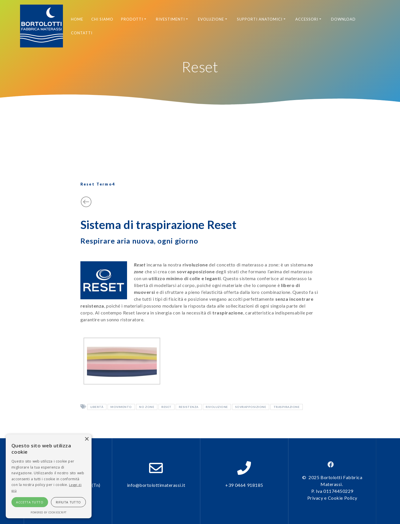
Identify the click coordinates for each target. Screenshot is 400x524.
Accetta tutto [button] (29, 502)
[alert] (49, 476)
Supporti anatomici (260, 19)
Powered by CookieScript (49, 512)
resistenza (189, 407)
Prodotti (132, 19)
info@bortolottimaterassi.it (156, 485)
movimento (121, 407)
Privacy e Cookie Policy (332, 498)
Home (77, 19)
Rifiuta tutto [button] (68, 502)
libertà (97, 407)
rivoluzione (217, 407)
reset (166, 407)
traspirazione (287, 407)
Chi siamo (102, 19)
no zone (146, 407)
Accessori (306, 19)
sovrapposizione (250, 407)
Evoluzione (211, 19)
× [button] (86, 439)
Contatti (81, 33)
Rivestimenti (170, 19)
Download (343, 19)
